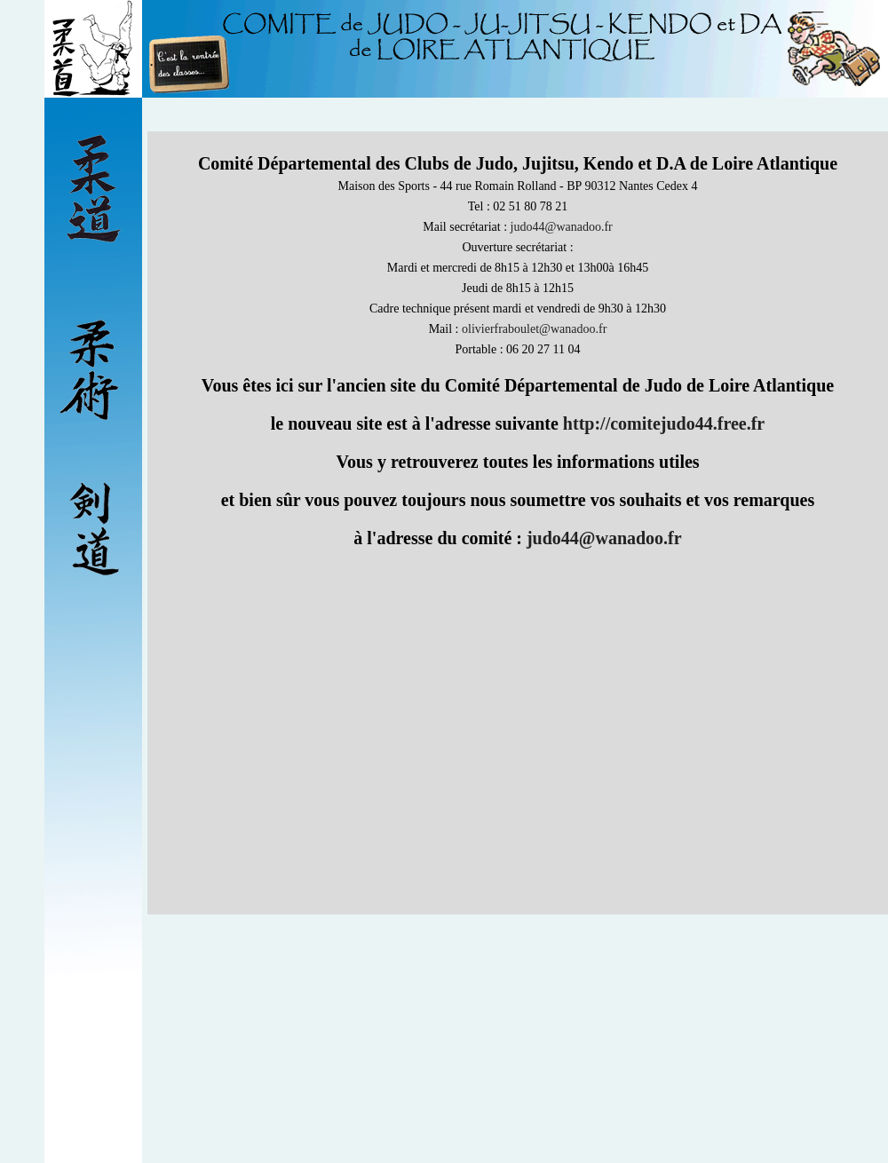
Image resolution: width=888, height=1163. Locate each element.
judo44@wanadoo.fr (562, 226)
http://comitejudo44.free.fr (664, 423)
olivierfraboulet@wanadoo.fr (534, 329)
